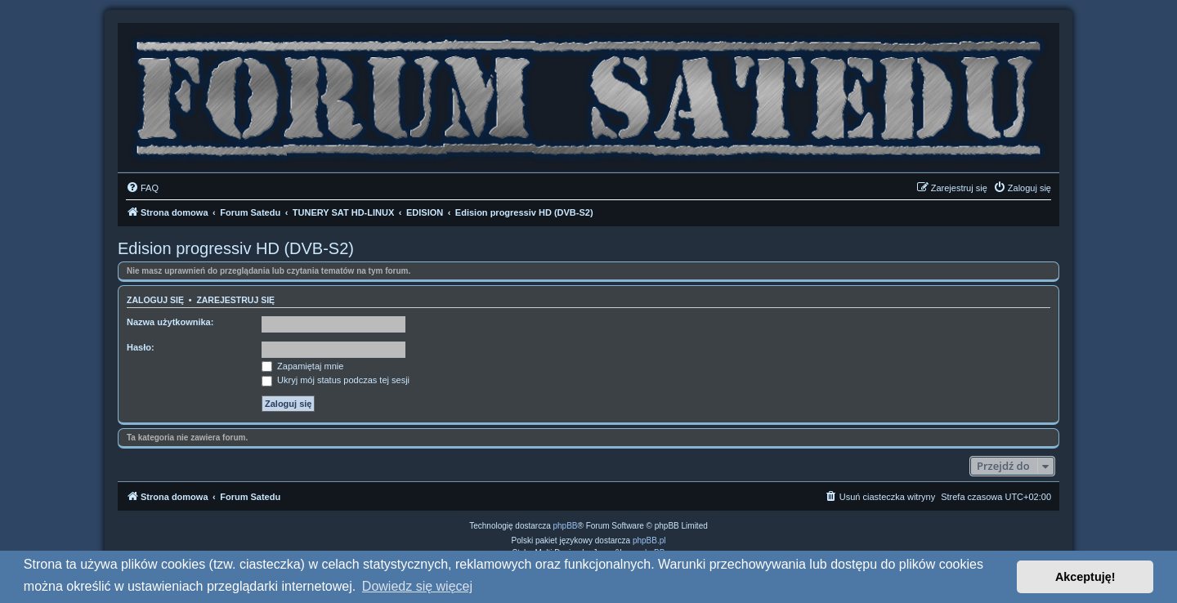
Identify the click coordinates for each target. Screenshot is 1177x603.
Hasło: (140, 347)
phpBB (565, 525)
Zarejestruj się (235, 300)
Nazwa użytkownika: (170, 322)
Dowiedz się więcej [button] (417, 586)
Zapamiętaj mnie (302, 366)
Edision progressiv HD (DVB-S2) (236, 248)
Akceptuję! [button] (1085, 576)
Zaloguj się (155, 300)
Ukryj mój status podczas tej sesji (335, 380)
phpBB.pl (649, 540)
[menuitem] (142, 188)
